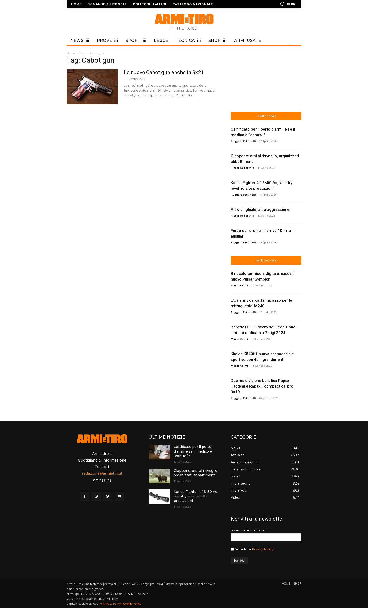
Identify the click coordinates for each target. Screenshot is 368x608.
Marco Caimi (239, 285)
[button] (274, 3)
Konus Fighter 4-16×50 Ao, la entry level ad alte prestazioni (196, 496)
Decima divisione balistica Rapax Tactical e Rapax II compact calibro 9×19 (262, 386)
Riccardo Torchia (242, 167)
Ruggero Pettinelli (243, 141)
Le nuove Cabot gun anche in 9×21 (164, 72)
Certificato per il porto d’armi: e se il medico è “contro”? (193, 451)
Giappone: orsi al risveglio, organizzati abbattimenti (196, 473)
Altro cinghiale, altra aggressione (260, 209)
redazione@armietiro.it (102, 473)
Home (71, 53)
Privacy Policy (262, 549)
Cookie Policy (132, 604)
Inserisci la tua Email (248, 530)
